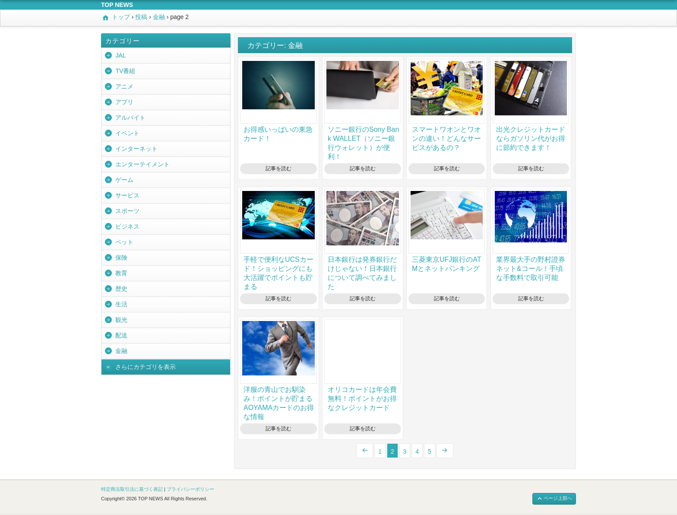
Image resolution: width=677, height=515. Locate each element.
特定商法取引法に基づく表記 (132, 489)
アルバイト (130, 117)
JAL (120, 55)
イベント (127, 133)
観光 (121, 319)
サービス (127, 195)
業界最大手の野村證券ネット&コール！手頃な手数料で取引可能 (530, 268)
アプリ (124, 102)
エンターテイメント (142, 164)
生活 (121, 304)
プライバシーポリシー (190, 489)
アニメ (124, 86)
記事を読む (278, 168)
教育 (121, 273)
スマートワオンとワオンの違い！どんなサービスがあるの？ (446, 138)
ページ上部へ (554, 498)
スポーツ (127, 210)
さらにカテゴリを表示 (145, 366)
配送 (121, 335)
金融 (121, 350)
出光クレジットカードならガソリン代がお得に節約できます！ (530, 138)
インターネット (136, 148)
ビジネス (127, 226)
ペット (124, 241)
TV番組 (125, 70)
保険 (121, 257)
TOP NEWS (117, 4)
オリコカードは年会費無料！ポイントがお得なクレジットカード (362, 398)
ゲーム (124, 179)
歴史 (121, 288)
